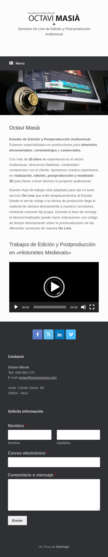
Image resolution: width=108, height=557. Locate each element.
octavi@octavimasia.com (37, 377)
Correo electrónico (28, 453)
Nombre (17, 425)
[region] (54, 92)
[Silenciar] (83, 307)
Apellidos (64, 443)
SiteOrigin (62, 546)
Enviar (17, 521)
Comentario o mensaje (32, 475)
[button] (54, 287)
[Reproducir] (16, 307)
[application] (54, 287)
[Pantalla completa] (92, 307)
